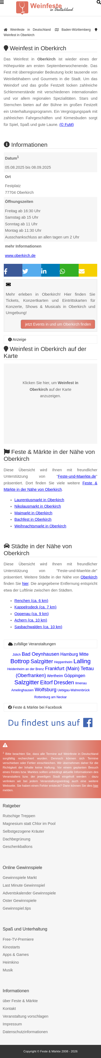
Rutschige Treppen (19, 816)
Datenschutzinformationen (25, 1032)
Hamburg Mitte (74, 654)
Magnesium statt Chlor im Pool (29, 823)
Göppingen (74, 675)
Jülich (16, 655)
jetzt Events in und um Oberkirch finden (58, 324)
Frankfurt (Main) (62, 668)
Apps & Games (16, 954)
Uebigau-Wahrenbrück (73, 690)
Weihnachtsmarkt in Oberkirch (40, 526)
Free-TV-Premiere (18, 939)
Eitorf (46, 682)
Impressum (12, 1024)
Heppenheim (63, 662)
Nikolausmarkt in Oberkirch (38, 506)
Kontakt (9, 1008)
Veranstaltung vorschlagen (25, 1016)
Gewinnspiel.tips (17, 908)
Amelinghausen (22, 690)
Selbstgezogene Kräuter (23, 831)
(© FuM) (67, 124)
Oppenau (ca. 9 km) (32, 614)
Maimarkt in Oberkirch (34, 513)
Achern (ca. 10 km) (31, 620)
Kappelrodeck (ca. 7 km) (36, 607)
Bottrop (20, 661)
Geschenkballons (17, 846)
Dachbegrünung (16, 839)
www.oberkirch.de (20, 255)
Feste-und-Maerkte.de (77, 476)
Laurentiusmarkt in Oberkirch (39, 500)
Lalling (82, 661)
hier (25, 583)
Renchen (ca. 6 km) (31, 600)
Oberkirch (89, 577)
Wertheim (55, 676)
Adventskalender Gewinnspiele (29, 893)
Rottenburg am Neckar (50, 697)
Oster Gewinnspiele (20, 900)
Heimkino (11, 962)
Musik (8, 970)
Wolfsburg (46, 689)
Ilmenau (81, 683)
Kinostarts (11, 947)
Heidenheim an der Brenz (25, 669)
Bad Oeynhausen (40, 654)
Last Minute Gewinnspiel (24, 885)
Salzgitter (41, 661)
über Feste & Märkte (20, 1001)
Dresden (64, 682)
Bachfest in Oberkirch (33, 519)
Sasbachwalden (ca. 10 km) (38, 627)
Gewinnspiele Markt (20, 877)
